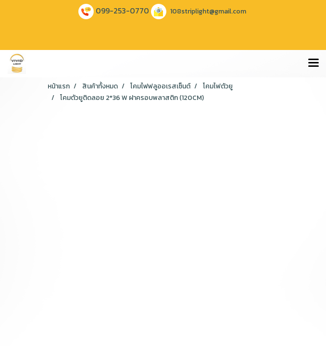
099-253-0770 (122, 10)
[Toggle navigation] (313, 63)
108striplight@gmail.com (208, 11)
